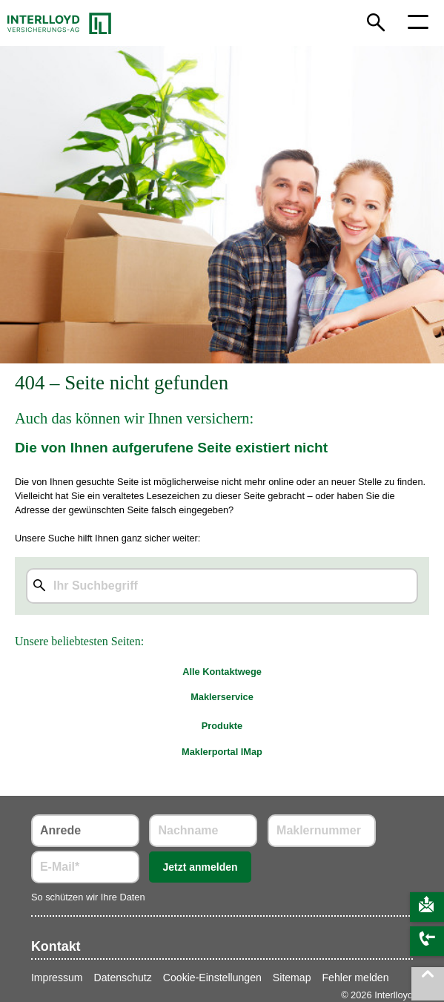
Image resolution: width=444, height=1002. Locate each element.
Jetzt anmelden (199, 867)
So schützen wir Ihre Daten (88, 897)
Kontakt (56, 946)
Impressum (57, 977)
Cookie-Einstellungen (212, 977)
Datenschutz (123, 977)
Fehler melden (355, 977)
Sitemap (292, 977)
